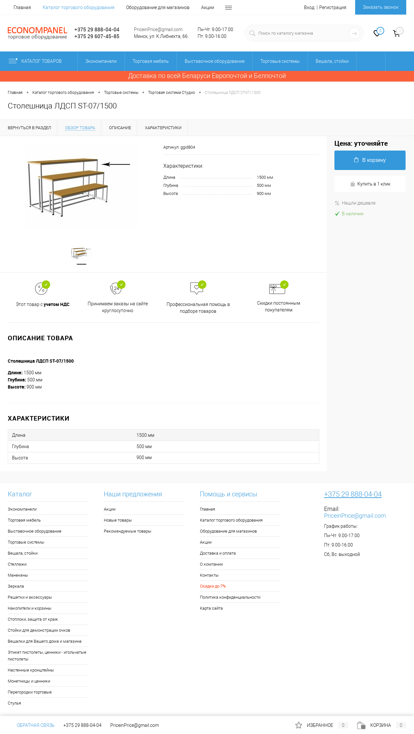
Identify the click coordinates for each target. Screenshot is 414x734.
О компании (211, 564)
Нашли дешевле (355, 203)
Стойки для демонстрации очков (39, 630)
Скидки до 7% (213, 586)
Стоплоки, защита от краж (33, 619)
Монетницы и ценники (29, 681)
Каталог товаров (40, 61)
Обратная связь (31, 725)
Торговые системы (26, 542)
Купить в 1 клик (370, 184)
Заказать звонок (380, 7)
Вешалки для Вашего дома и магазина (45, 641)
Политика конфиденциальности (230, 597)
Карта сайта (211, 608)
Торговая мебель (24, 520)
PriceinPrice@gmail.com (158, 29)
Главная (22, 7)
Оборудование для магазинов (158, 7)
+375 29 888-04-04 (96, 29)
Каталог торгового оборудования (78, 7)
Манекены (18, 575)
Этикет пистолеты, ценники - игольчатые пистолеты (47, 655)
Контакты (209, 575)
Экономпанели (22, 509)
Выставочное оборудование (34, 531)
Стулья (14, 703)
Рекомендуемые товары (127, 531)
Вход (309, 7)
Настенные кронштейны (31, 670)
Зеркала (16, 586)
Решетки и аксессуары (30, 597)
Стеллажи (17, 564)
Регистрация (332, 7)
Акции (207, 7)
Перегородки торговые (30, 692)
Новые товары (118, 520)
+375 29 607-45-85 (96, 36)
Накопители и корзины (29, 608)
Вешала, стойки (23, 553)
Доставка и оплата (218, 553)
